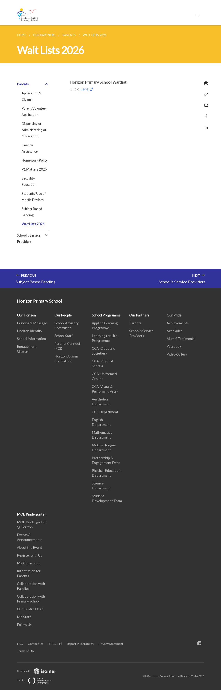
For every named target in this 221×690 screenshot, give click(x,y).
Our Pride (174, 315)
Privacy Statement (111, 643)
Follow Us (24, 624)
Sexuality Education (29, 181)
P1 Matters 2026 (34, 169)
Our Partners (139, 315)
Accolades (174, 331)
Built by (38, 680)
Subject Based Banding (32, 212)
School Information (31, 338)
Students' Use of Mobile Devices (34, 196)
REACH (53, 643)
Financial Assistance (30, 148)
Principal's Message (32, 323)
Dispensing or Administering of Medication (34, 130)
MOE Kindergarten (31, 514)
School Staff (63, 335)
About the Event (29, 547)
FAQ (20, 643)
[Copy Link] (205, 94)
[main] (110, 156)
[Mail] (205, 103)
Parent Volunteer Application (34, 111)
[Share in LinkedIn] (205, 125)
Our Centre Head (30, 609)
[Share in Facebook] (205, 114)
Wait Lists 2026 (33, 224)
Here (84, 89)
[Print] (205, 83)
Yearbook (174, 346)
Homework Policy (35, 160)
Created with (39, 670)
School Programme (106, 315)
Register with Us (29, 555)
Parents (33, 84)
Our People (63, 315)
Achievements (178, 323)
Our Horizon (26, 315)
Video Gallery (177, 354)
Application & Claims (31, 96)
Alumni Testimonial (181, 338)
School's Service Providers (33, 238)
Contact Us (35, 643)
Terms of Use (26, 651)
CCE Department (105, 412)
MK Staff (24, 617)
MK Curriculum (28, 563)
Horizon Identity (29, 331)
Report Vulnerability (80, 643)
